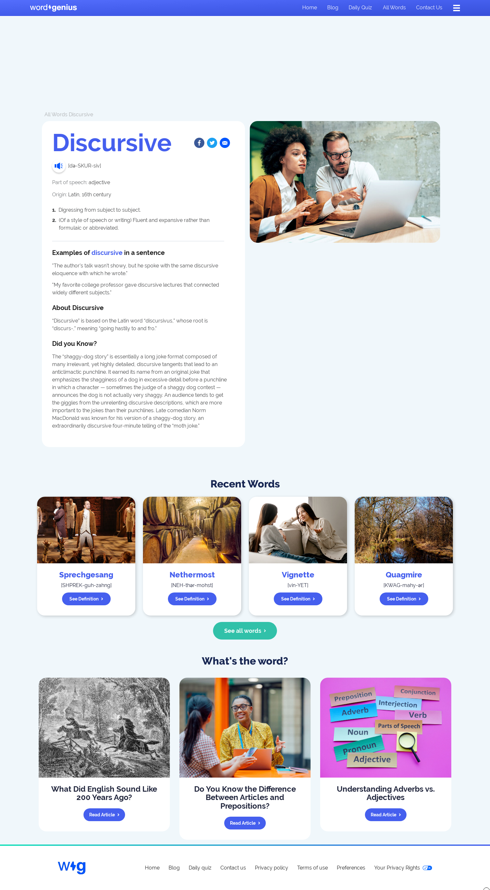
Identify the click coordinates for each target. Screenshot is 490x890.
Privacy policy (271, 868)
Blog (332, 7)
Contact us (429, 7)
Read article (104, 815)
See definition (86, 599)
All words (394, 7)
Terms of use (312, 868)
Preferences (351, 868)
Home (309, 7)
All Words (55, 114)
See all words (245, 631)
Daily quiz (360, 7)
